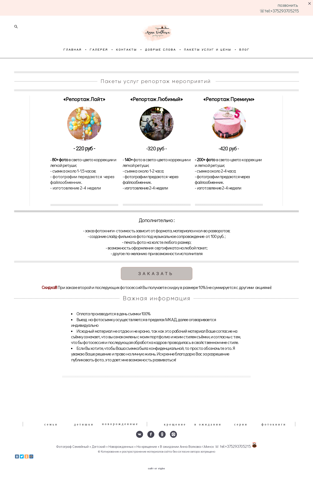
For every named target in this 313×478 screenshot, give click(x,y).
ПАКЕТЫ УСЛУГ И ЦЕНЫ (207, 66)
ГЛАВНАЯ (72, 66)
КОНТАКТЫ (126, 66)
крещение (175, 423)
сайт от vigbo (156, 468)
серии (241, 423)
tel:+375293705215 (235, 445)
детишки (84, 423)
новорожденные (120, 423)
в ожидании (208, 423)
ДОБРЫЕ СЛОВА (160, 66)
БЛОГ (244, 66)
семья (51, 423)
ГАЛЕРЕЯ (99, 66)
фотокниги (273, 423)
